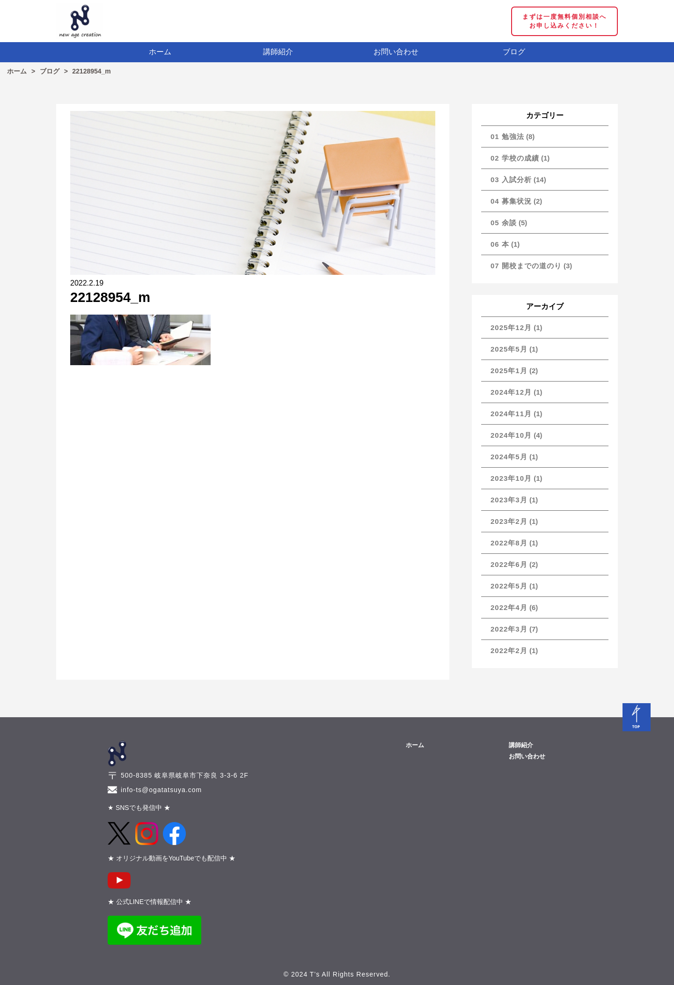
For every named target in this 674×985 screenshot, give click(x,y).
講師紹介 (278, 52)
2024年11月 (511, 414)
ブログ (514, 52)
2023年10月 (511, 478)
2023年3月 (509, 500)
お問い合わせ (396, 52)
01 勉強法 (507, 136)
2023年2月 (509, 521)
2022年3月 (509, 629)
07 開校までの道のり (526, 266)
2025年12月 (511, 327)
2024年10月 (511, 435)
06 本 (500, 244)
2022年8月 (509, 543)
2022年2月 (509, 650)
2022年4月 (509, 607)
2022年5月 (509, 586)
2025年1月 (509, 371)
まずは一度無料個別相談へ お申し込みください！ (564, 21)
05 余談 (504, 223)
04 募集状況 (511, 201)
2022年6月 (509, 564)
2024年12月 (511, 392)
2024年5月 (509, 457)
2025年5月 (509, 349)
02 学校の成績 (515, 158)
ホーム (160, 52)
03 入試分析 (511, 180)
